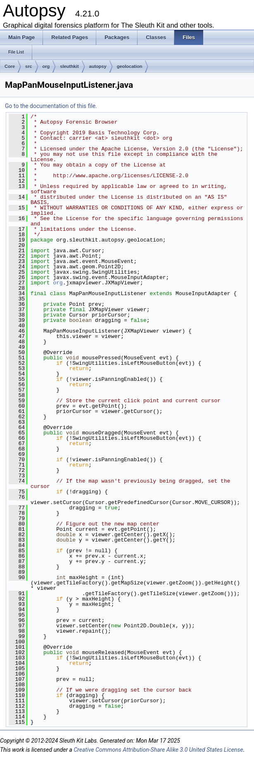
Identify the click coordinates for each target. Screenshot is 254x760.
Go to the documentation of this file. (51, 106)
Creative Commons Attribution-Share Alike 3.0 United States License (158, 749)
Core (10, 66)
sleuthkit (69, 66)
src (28, 66)
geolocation (129, 66)
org (46, 66)
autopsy (98, 66)
